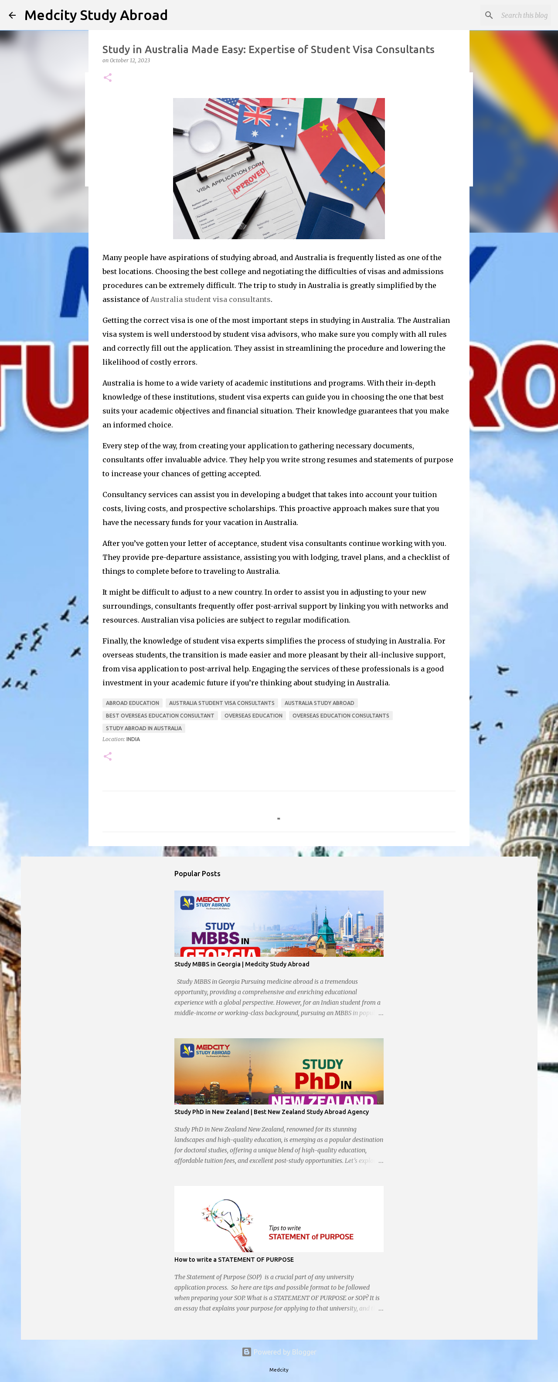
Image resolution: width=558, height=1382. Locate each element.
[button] (107, 78)
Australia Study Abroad (319, 703)
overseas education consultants (341, 715)
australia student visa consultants (222, 703)
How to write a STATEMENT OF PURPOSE (234, 1259)
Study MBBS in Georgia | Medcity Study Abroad (242, 964)
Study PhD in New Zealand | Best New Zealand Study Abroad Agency (271, 1111)
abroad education (132, 703)
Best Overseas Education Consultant (160, 715)
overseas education (253, 715)
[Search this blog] (505, 15)
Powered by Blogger (279, 1352)
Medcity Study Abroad (96, 15)
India (133, 739)
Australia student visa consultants (210, 299)
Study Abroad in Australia (144, 728)
